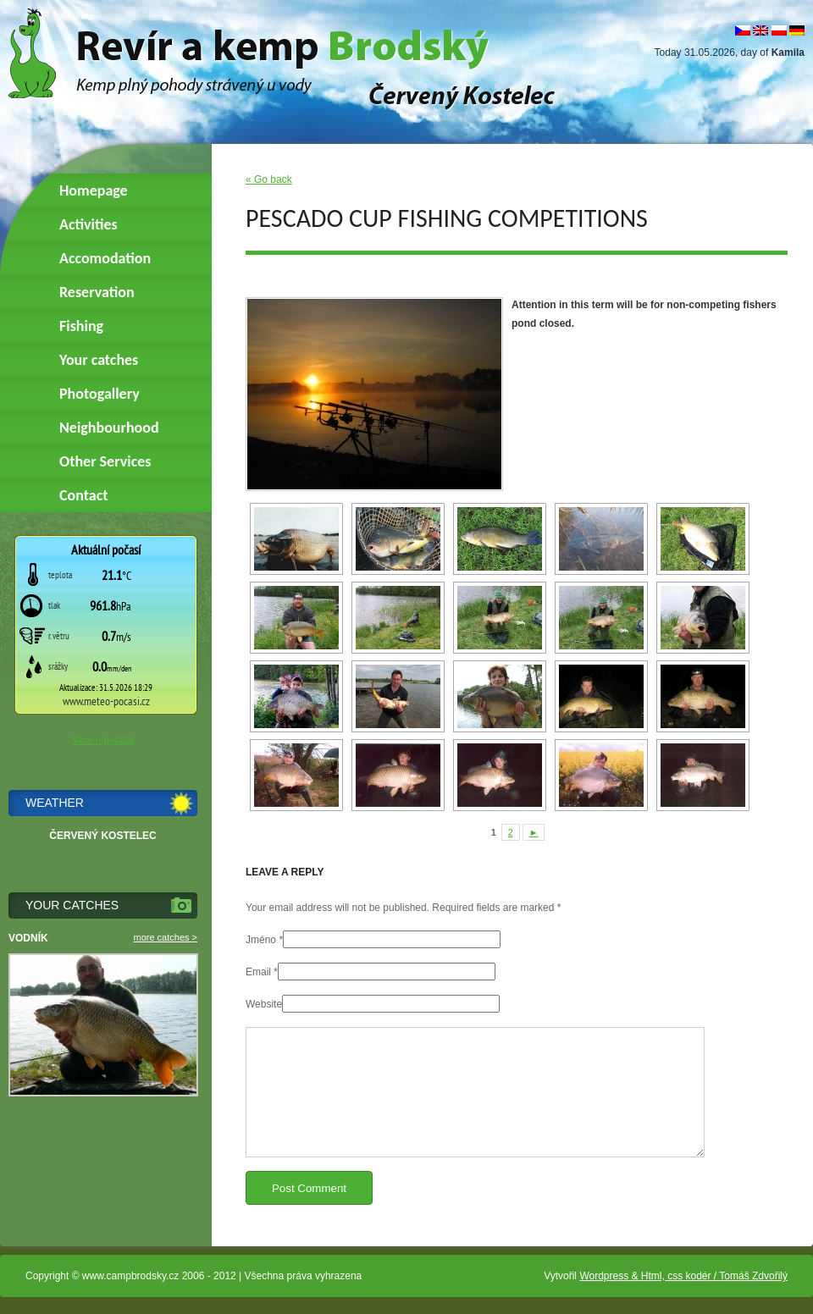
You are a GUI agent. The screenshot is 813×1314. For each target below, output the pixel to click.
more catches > (165, 937)
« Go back (269, 179)
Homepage (93, 190)
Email (258, 972)
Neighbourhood (109, 427)
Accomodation (105, 258)
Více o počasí (103, 740)
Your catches (98, 360)
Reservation (97, 292)
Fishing (81, 326)
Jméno (261, 940)
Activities (88, 224)
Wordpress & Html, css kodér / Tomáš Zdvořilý (683, 1276)
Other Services (105, 461)
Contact (83, 495)
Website (264, 1004)
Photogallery (99, 393)
